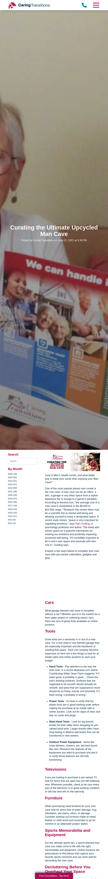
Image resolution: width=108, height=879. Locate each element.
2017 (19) (12, 505)
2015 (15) (12, 512)
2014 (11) (12, 516)
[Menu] (96, 5)
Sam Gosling (82, 523)
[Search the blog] (23, 461)
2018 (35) (12, 502)
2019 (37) (12, 498)
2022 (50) (12, 488)
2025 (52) (12, 477)
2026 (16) (12, 474)
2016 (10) (12, 509)
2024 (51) (12, 481)
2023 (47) (12, 484)
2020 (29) (12, 495)
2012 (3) (12, 523)
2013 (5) (12, 519)
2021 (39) (12, 491)
